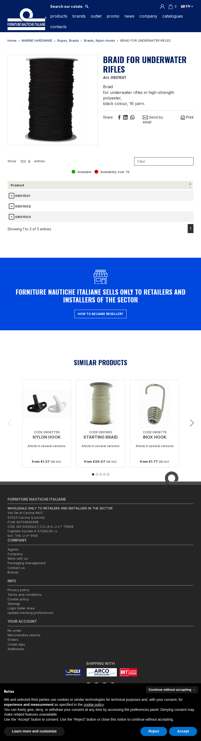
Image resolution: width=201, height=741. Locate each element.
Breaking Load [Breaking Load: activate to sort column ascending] (61, 185)
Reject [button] (153, 731)
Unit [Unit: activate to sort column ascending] (156, 185)
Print (187, 117)
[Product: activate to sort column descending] (20, 185)
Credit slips (16, 649)
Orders (13, 644)
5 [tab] (108, 479)
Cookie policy (18, 604)
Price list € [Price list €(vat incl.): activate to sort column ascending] (124, 185)
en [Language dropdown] (187, 6)
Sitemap (14, 608)
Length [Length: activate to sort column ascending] (92, 185)
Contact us (16, 572)
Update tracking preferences (30, 617)
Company (15, 559)
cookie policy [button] (94, 705)
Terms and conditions (25, 599)
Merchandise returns (24, 640)
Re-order (15, 635)
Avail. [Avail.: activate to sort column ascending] (175, 185)
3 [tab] (100, 479)
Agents (13, 554)
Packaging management (27, 568)
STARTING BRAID (100, 441)
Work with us (18, 563)
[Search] (66, 6)
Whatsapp (132, 117)
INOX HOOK (154, 441)
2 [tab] (97, 479)
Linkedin (125, 117)
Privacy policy (18, 595)
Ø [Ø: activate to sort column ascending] (37, 185)
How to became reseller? (100, 318)
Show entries (26, 161)
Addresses (16, 654)
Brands (13, 577)
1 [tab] (93, 479)
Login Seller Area (21, 613)
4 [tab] (104, 479)
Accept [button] (183, 731)
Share (119, 117)
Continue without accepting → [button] (171, 690)
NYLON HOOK (47, 441)
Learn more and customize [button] (34, 731)
